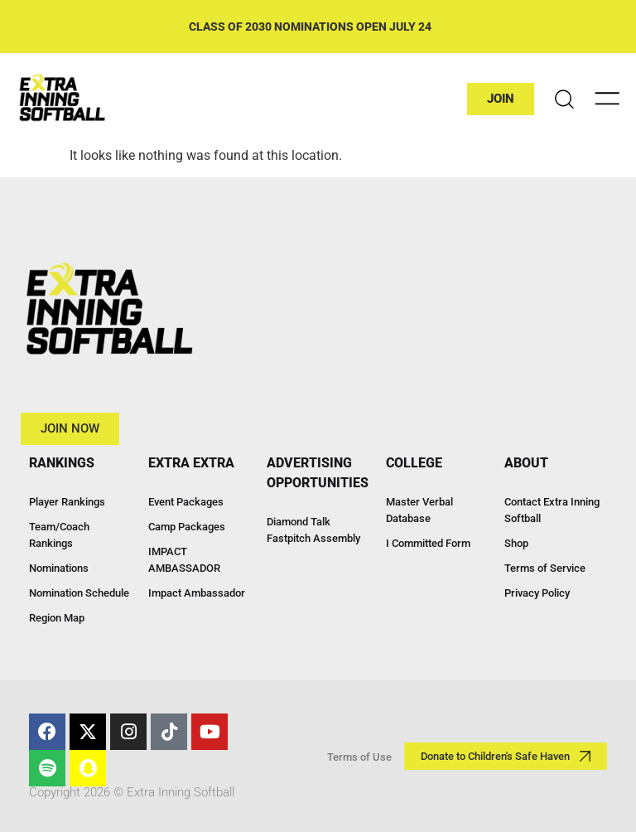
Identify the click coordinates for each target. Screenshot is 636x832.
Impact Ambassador (196, 593)
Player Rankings (67, 502)
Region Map (56, 618)
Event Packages (186, 502)
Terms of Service (544, 568)
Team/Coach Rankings (59, 534)
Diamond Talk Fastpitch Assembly (313, 529)
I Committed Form (428, 543)
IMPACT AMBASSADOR (184, 559)
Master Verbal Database (419, 510)
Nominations (59, 568)
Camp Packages (186, 526)
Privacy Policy (537, 593)
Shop (516, 543)
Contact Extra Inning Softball (552, 510)
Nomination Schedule (79, 593)
